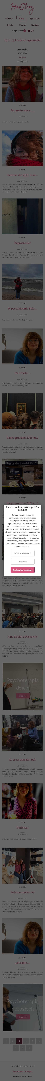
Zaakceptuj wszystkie (22, 570)
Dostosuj (22, 561)
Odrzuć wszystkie (22, 553)
